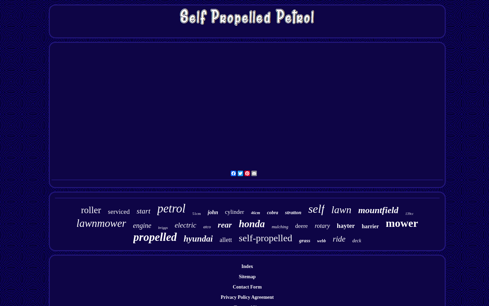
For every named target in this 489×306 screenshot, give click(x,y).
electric (185, 225)
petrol (171, 208)
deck (356, 240)
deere (301, 226)
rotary (322, 225)
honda (252, 223)
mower (402, 223)
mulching (280, 226)
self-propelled (266, 238)
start (143, 211)
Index (247, 266)
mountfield (378, 210)
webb (321, 240)
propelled (155, 237)
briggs (163, 227)
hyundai (198, 238)
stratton (293, 212)
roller (91, 210)
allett (226, 239)
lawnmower (101, 223)
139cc (409, 214)
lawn (341, 209)
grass (304, 240)
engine (142, 225)
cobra (272, 212)
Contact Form (247, 287)
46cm (255, 212)
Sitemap (247, 276)
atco (207, 226)
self (316, 209)
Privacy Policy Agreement (247, 297)
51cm (196, 213)
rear (225, 224)
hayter (346, 225)
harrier (370, 226)
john (213, 212)
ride (339, 239)
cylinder (234, 212)
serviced (118, 211)
